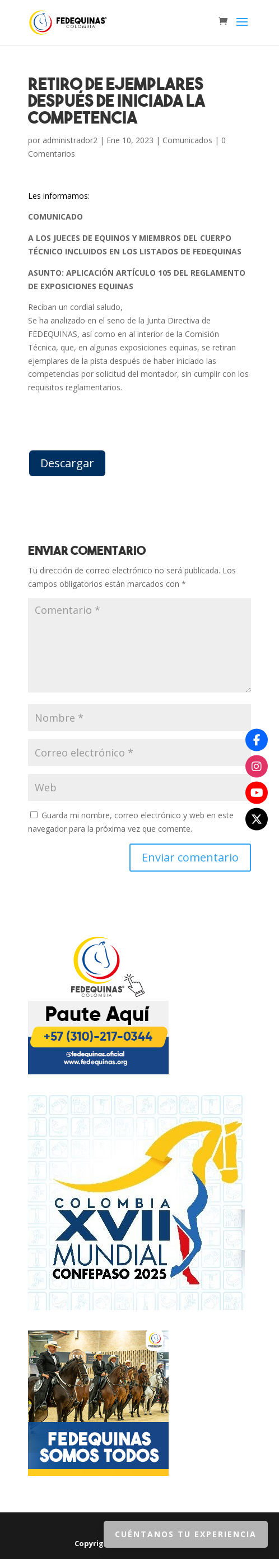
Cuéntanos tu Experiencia (186, 1534)
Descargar (67, 463)
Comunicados (187, 140)
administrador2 (70, 140)
